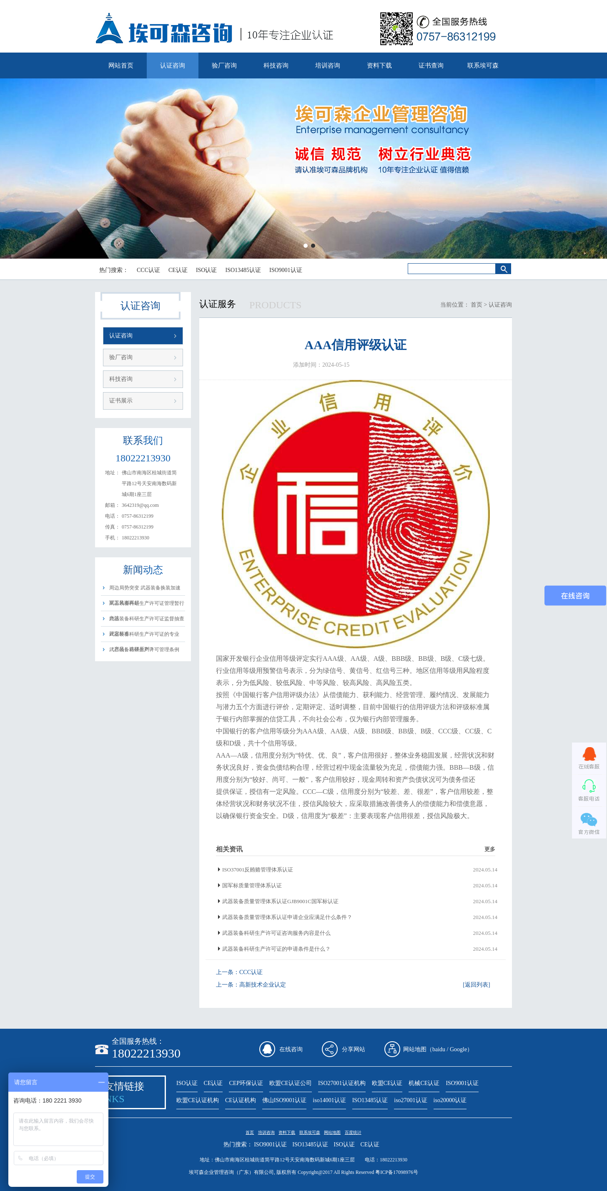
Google (458, 1049)
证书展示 (121, 401)
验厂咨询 (224, 65)
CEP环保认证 (246, 1083)
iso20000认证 (450, 1100)
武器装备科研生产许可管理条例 (144, 649)
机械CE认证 (424, 1083)
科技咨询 (275, 65)
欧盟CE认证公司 (290, 1083)
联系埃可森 (483, 65)
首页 (476, 305)
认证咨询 (172, 65)
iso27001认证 (410, 1100)
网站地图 (332, 1132)
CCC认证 (148, 270)
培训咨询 (327, 65)
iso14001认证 (329, 1100)
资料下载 (379, 65)
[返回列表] (476, 985)
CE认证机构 (240, 1100)
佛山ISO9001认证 (284, 1100)
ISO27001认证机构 (342, 1083)
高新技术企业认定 (262, 985)
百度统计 (353, 1132)
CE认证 (178, 270)
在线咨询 (291, 1049)
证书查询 (431, 65)
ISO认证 (206, 270)
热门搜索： (113, 270)
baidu (438, 1049)
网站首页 (120, 65)
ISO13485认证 (243, 270)
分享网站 (353, 1049)
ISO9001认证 (285, 270)
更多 (489, 849)
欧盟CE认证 (387, 1083)
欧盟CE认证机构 (197, 1100)
